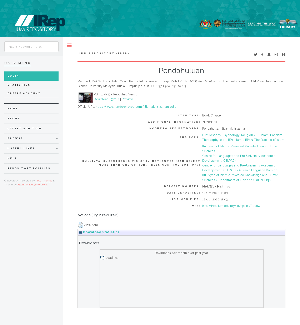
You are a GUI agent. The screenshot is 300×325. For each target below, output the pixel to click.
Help (12, 158)
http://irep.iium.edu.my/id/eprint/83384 (231, 206)
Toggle (69, 45)
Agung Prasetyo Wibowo (32, 184)
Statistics (19, 85)
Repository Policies (29, 168)
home (13, 108)
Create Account (24, 93)
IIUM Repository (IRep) (103, 53)
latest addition (25, 128)
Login (13, 76)
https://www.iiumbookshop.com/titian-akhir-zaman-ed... (136, 106)
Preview (127, 99)
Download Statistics (99, 232)
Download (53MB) (106, 99)
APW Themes (44, 180)
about (14, 118)
